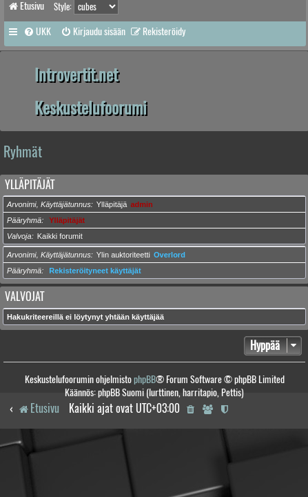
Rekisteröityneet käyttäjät (95, 270)
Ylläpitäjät (29, 184)
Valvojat (24, 296)
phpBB (145, 379)
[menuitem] (37, 31)
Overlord (169, 255)
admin (141, 204)
